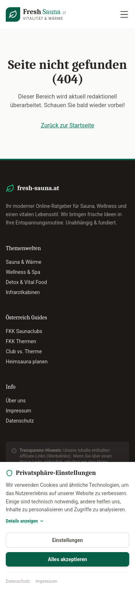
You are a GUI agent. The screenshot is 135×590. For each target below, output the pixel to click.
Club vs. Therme (24, 351)
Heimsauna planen (27, 361)
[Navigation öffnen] (124, 14)
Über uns (16, 400)
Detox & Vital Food (26, 282)
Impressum (46, 581)
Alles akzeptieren (67, 559)
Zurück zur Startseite (67, 125)
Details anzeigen (25, 521)
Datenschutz (18, 581)
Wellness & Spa (23, 272)
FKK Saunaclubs (24, 331)
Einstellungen (67, 540)
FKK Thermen (21, 341)
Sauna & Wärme (23, 262)
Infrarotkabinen (23, 292)
